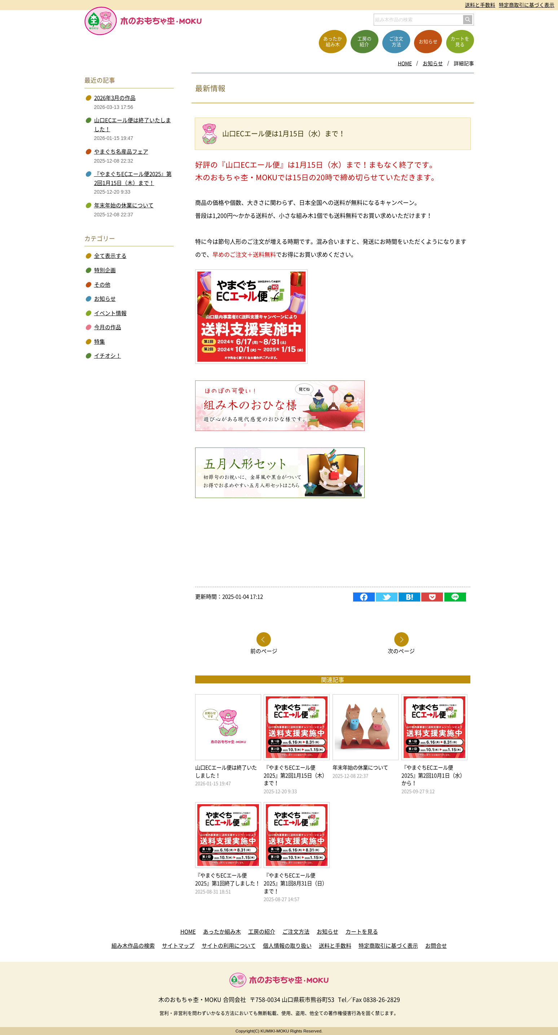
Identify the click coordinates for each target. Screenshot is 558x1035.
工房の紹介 (261, 931)
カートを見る (362, 931)
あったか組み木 (222, 931)
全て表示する (110, 256)
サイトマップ (178, 946)
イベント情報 (110, 313)
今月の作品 (107, 327)
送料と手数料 (480, 4)
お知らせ (433, 63)
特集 (99, 341)
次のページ (401, 650)
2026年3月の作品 (115, 98)
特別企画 (105, 270)
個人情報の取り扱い (287, 946)
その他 (102, 285)
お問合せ (436, 946)
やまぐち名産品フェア (121, 151)
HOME (405, 63)
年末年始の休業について (124, 205)
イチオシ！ (107, 356)
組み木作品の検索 (133, 946)
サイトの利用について (229, 946)
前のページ (263, 650)
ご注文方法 (295, 931)
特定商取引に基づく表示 (526, 4)
